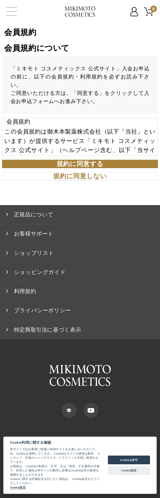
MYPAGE (135, 11)
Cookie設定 (18, 487)
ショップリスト (34, 253)
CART (152, 9)
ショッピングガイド (40, 272)
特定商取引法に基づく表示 (47, 330)
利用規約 (25, 291)
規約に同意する (80, 163)
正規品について (34, 214)
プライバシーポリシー (42, 310)
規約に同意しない (80, 176)
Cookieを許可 (129, 460)
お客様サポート (34, 233)
